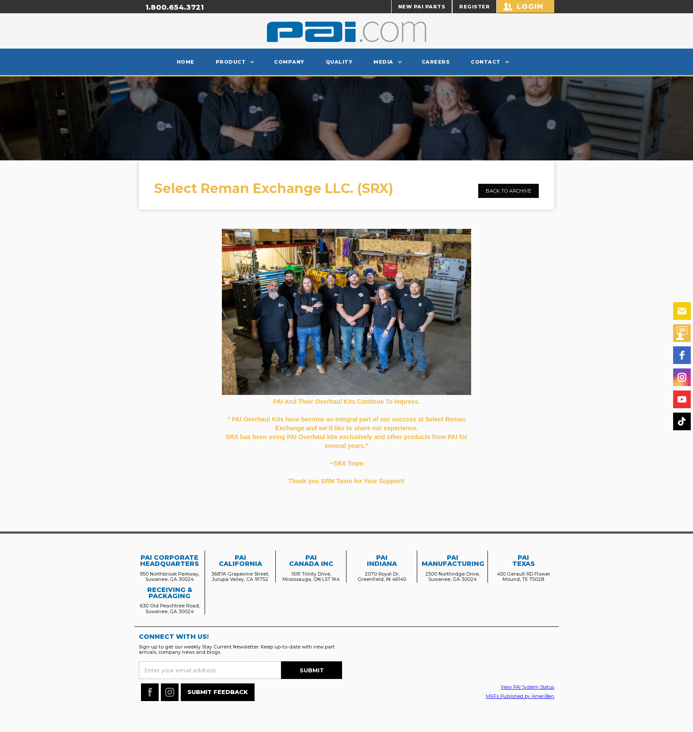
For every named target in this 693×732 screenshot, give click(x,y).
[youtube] (682, 399)
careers (436, 62)
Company (289, 62)
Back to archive (508, 198)
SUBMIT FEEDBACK (217, 691)
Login (530, 6)
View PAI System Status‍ (527, 687)
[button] (234, 62)
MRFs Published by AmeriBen (520, 696)
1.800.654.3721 (174, 7)
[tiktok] (682, 421)
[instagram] (682, 377)
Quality (339, 62)
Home (185, 62)
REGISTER (474, 7)
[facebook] (682, 355)
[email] (682, 311)
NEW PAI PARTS (422, 7)
